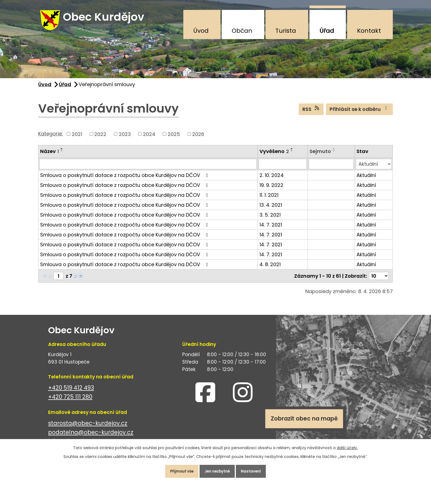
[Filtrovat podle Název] (148, 167)
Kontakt (369, 30)
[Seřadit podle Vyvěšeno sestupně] (292, 154)
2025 (174, 137)
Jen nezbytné (217, 470)
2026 (198, 137)
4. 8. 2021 (270, 267)
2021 (77, 137)
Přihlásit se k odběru (359, 112)
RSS (311, 112)
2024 (149, 137)
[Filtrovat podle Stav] (374, 167)
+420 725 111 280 (70, 400)
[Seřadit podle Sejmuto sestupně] (334, 154)
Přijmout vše (177, 470)
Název (49, 154)
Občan (242, 30)
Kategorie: (50, 136)
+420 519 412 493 (71, 391)
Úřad (326, 30)
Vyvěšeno (274, 154)
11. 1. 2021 (268, 198)
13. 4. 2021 (270, 208)
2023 (125, 137)
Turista (285, 30)
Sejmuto (320, 154)
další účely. (347, 446)
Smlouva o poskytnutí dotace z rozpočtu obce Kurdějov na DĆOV (125, 188)
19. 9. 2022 (271, 188)
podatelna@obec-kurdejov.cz (90, 436)
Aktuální (366, 178)
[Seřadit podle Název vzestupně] (62, 152)
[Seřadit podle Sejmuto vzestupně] (334, 152)
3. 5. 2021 (270, 218)
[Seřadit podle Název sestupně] (62, 154)
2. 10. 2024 (271, 178)
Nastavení (255, 470)
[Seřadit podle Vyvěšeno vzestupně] (292, 152)
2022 (100, 137)
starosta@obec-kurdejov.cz (87, 426)
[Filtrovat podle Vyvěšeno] (283, 167)
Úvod (201, 30)
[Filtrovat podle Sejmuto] (331, 167)
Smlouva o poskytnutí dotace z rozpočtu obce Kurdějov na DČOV (125, 178)
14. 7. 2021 (270, 228)
